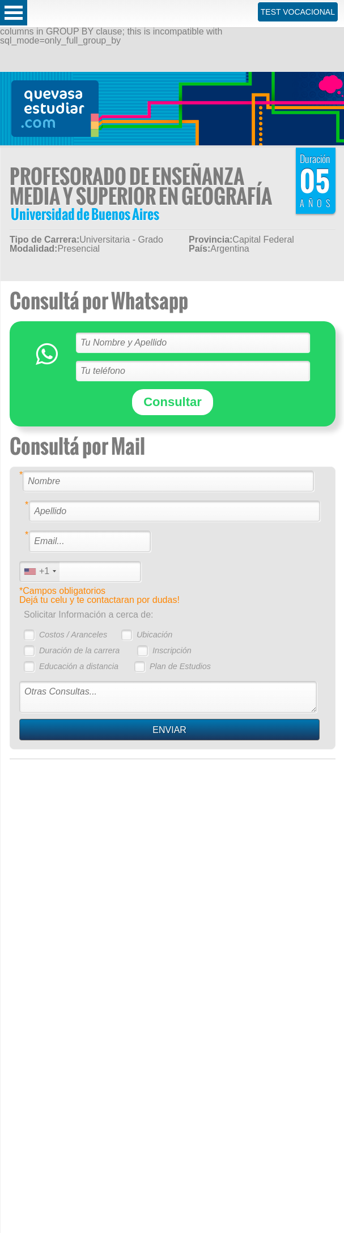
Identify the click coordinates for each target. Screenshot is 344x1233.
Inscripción (172, 650)
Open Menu (13, 12)
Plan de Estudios (180, 666)
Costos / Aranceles (73, 634)
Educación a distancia (78, 666)
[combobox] (40, 571)
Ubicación (154, 634)
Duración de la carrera (79, 650)
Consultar (172, 402)
